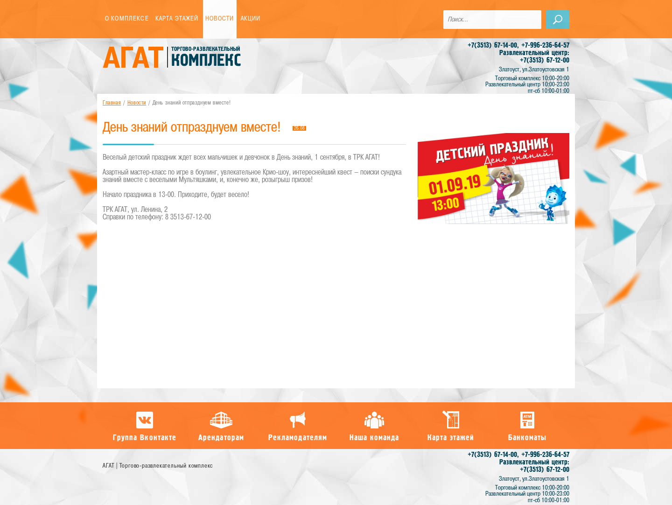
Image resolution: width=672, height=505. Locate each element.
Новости (219, 19)
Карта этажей (177, 19)
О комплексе (127, 19)
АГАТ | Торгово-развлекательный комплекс (158, 466)
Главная (112, 103)
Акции (251, 19)
